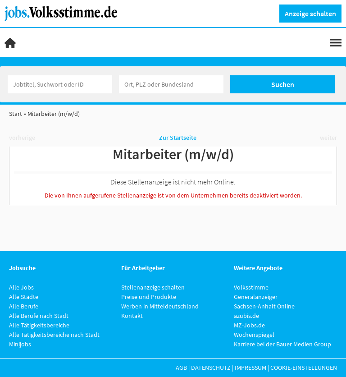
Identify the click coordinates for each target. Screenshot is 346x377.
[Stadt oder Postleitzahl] (171, 84)
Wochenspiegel (254, 335)
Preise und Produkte (148, 297)
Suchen (282, 84)
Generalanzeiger (256, 297)
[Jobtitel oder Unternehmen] (60, 84)
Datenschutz (211, 367)
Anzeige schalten (310, 13)
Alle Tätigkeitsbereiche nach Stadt (54, 335)
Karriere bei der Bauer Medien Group (282, 344)
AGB (181, 367)
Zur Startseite (177, 137)
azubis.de (246, 316)
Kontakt (132, 316)
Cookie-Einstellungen (303, 367)
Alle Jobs (21, 287)
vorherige (22, 137)
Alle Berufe (23, 306)
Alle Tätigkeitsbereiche (39, 325)
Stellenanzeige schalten (153, 287)
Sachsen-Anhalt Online (264, 306)
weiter (328, 137)
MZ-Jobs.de (249, 325)
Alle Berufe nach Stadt (38, 316)
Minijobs (20, 344)
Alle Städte (23, 297)
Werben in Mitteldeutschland (160, 306)
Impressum (250, 367)
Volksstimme (251, 287)
